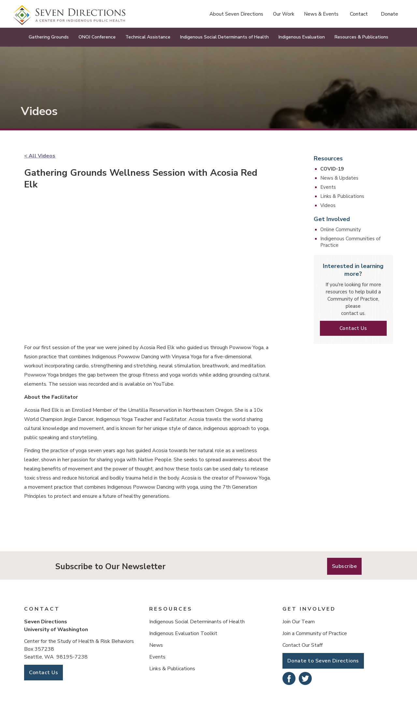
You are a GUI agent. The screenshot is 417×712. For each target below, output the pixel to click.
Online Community (340, 229)
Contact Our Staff (302, 645)
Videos (328, 205)
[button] (236, 14)
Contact (359, 14)
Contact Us (353, 328)
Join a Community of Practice (314, 633)
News (156, 645)
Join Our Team (298, 621)
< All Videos (39, 155)
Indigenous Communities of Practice (350, 241)
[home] (69, 15)
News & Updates (339, 178)
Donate (389, 14)
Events (328, 187)
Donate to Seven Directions (323, 660)
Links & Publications (342, 196)
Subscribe (344, 566)
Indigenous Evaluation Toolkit (183, 633)
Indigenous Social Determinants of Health (197, 621)
